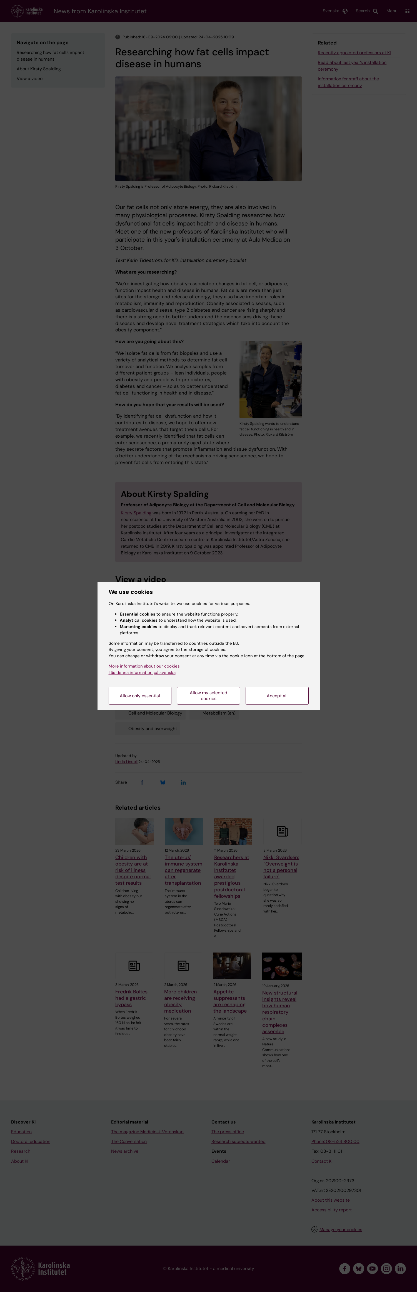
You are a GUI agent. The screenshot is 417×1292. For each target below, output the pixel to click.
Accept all (277, 696)
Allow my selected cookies (208, 695)
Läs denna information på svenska (142, 672)
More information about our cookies (144, 666)
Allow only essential (140, 696)
